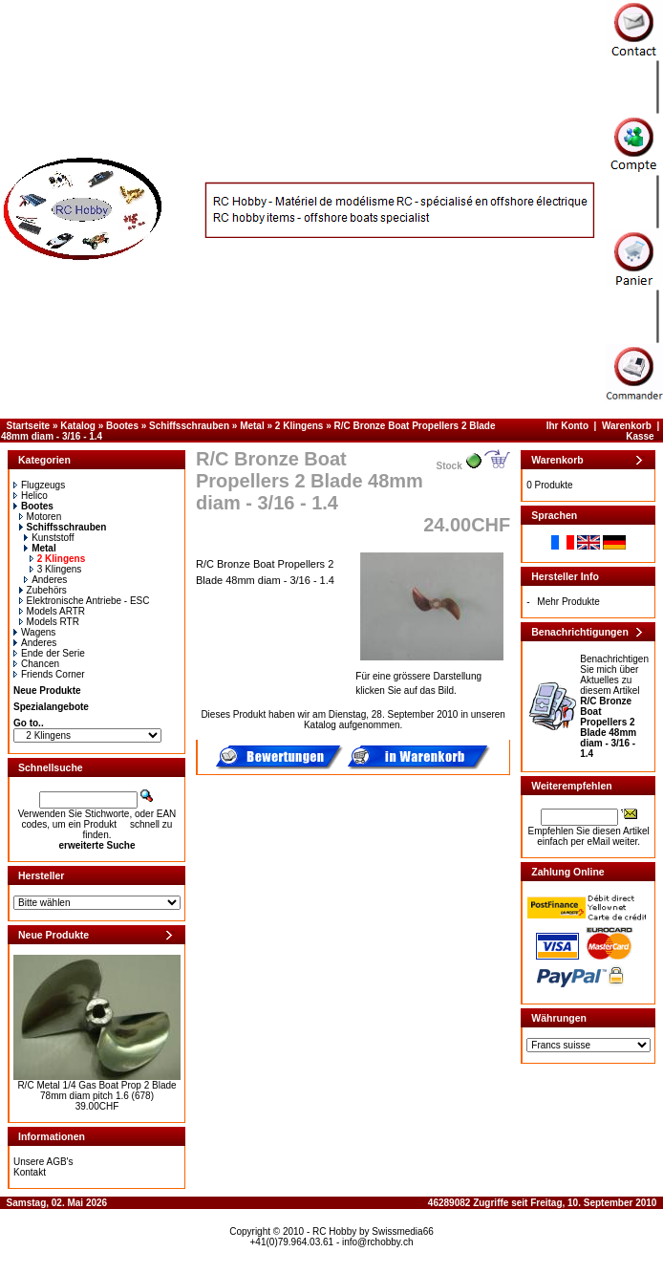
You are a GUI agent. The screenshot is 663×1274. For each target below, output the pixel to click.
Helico (30, 495)
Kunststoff (49, 537)
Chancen (36, 664)
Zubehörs (43, 590)
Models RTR (49, 621)
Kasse (639, 436)
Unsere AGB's (43, 1161)
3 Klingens (56, 569)
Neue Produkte (47, 690)
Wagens (34, 632)
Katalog (78, 426)
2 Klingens (299, 426)
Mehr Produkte (568, 601)
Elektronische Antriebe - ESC (84, 600)
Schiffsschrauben (189, 426)
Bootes (122, 426)
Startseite (29, 426)
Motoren (40, 516)
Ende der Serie (49, 653)
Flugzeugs (39, 485)
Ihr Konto (567, 426)
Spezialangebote (51, 707)
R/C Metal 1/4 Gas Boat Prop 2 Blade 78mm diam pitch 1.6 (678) (96, 1090)
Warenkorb (627, 426)
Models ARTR (52, 611)
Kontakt (29, 1172)
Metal (252, 426)
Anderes (45, 579)
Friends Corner (49, 674)
